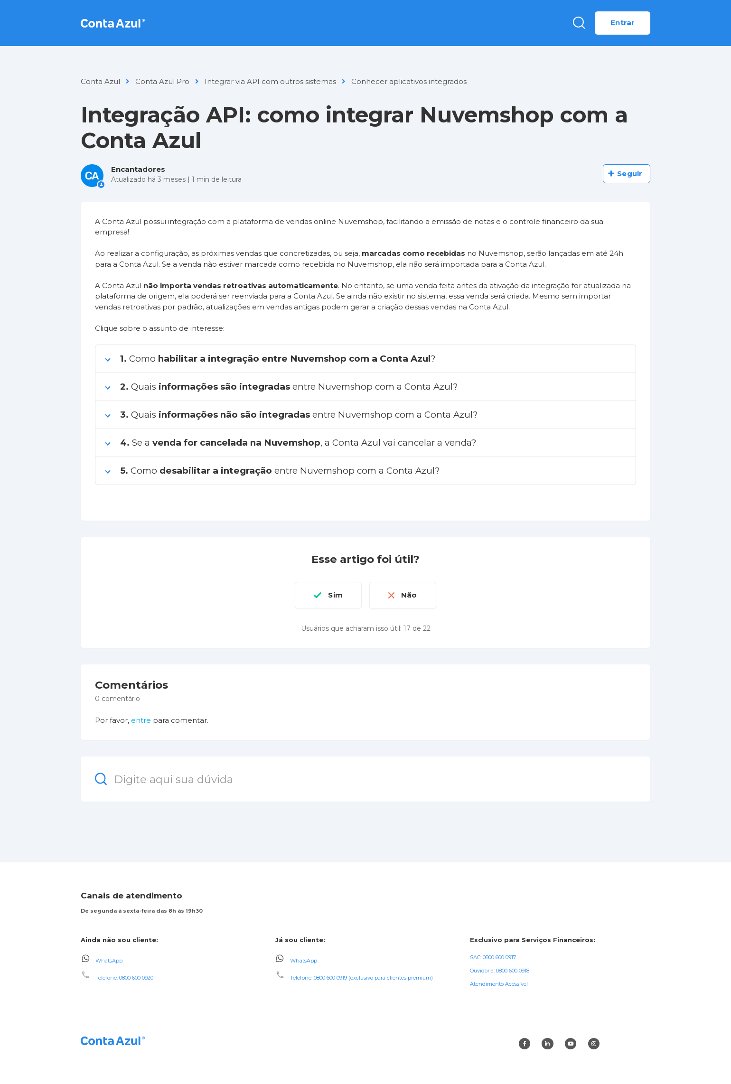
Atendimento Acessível (499, 984)
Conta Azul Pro (162, 81)
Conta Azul (100, 81)
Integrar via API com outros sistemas (270, 81)
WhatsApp (108, 960)
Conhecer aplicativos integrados (409, 81)
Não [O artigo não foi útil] (409, 594)
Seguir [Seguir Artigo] (629, 173)
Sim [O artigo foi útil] (335, 594)
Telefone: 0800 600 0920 (124, 977)
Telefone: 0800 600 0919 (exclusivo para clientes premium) (361, 977)
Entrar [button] (622, 22)
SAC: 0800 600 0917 (493, 957)
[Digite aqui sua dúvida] (365, 778)
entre (141, 719)
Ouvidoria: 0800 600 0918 (499, 970)
